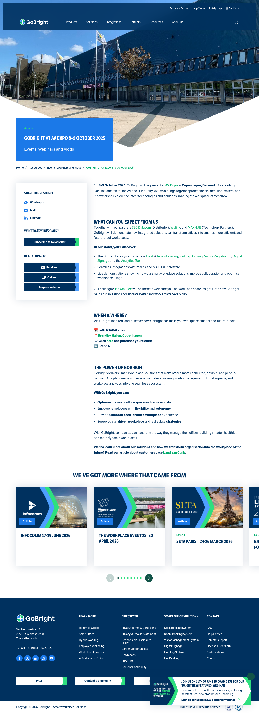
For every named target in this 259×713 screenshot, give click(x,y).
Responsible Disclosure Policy (136, 641)
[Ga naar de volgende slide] (149, 578)
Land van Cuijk (174, 453)
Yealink (175, 227)
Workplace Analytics (91, 652)
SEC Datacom (141, 227)
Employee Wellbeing (91, 646)
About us (179, 22)
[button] (118, 578)
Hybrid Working (88, 640)
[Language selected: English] (233, 8)
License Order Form (219, 646)
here (110, 341)
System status (215, 652)
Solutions (93, 22)
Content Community (134, 667)
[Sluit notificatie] (251, 677)
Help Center (214, 633)
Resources (158, 22)
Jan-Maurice (123, 289)
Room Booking (167, 256)
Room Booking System (178, 633)
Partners (136, 22)
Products (73, 22)
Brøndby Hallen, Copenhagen (120, 336)
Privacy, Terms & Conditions (139, 627)
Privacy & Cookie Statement (139, 633)
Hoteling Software (175, 652)
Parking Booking (191, 256)
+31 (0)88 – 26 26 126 (39, 648)
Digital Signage (173, 646)
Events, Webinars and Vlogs (64, 168)
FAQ (209, 627)
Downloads (129, 655)
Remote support (217, 640)
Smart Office (86, 633)
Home (20, 168)
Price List (127, 661)
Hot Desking (171, 658)
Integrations (115, 22)
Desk (150, 256)
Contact (211, 658)
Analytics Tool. (131, 261)
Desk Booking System (177, 627)
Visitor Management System (181, 640)
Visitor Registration (217, 256)
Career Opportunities (135, 648)
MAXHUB (194, 227)
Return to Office (89, 627)
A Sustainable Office (91, 658)
